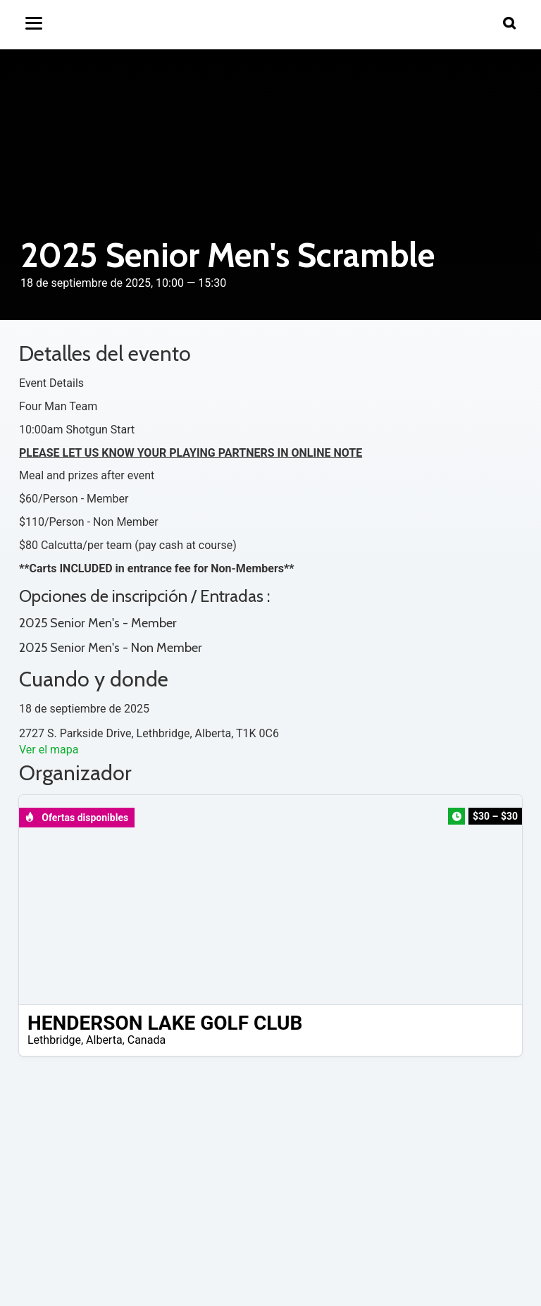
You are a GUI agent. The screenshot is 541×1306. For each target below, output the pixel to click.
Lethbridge (54, 1040)
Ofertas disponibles (76, 817)
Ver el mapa (48, 749)
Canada (147, 1040)
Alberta (104, 1040)
